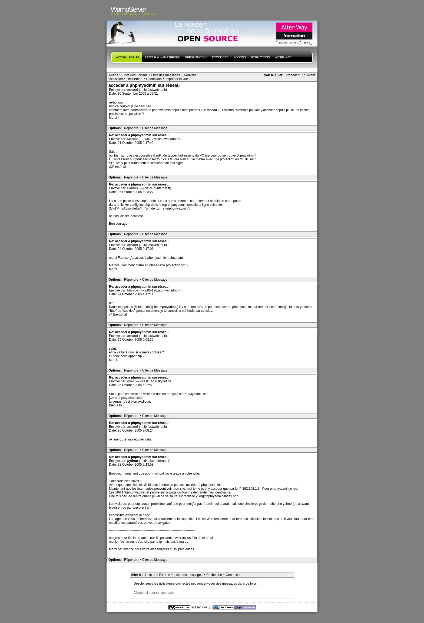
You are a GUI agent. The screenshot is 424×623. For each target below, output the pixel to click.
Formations (260, 57)
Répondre (131, 128)
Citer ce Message (154, 128)
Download (220, 57)
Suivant (309, 75)
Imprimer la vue (176, 79)
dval (130, 381)
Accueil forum (127, 57)
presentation (196, 57)
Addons (240, 57)
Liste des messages (165, 75)
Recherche (134, 79)
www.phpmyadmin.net (125, 398)
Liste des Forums (134, 75)
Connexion (153, 79)
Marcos (133, 139)
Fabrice (133, 188)
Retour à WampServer (162, 57)
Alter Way (283, 57)
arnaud (133, 90)
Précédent (293, 75)
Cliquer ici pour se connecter (154, 593)
